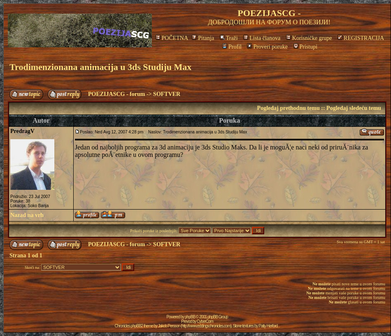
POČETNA (172, 38)
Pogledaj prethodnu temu (288, 108)
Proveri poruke (267, 47)
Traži (229, 38)
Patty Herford (267, 326)
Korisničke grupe (309, 38)
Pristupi (305, 47)
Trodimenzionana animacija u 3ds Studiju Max (100, 67)
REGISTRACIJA (360, 38)
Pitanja (203, 38)
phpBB (190, 317)
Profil (232, 47)
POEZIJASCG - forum (116, 94)
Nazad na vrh (27, 215)
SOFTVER (166, 94)
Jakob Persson (169, 326)
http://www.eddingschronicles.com (206, 326)
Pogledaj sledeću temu (353, 108)
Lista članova (261, 38)
